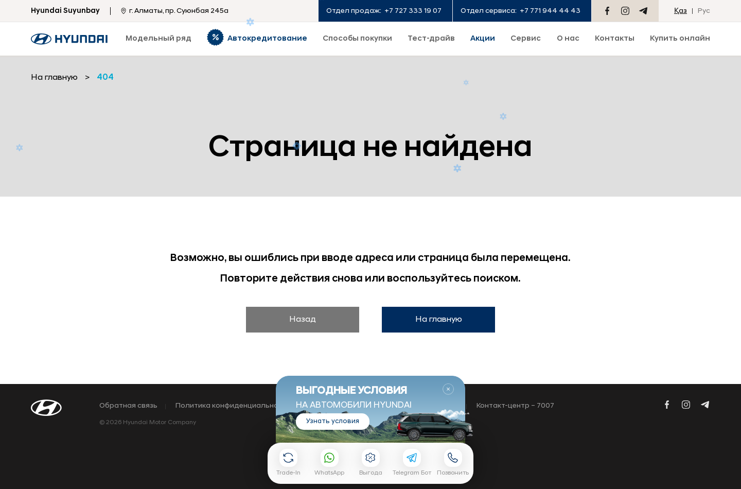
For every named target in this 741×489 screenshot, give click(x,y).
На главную (438, 320)
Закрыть (448, 389)
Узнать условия (332, 421)
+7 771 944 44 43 (550, 11)
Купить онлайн (680, 39)
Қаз (680, 11)
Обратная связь (128, 406)
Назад (302, 320)
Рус (704, 11)
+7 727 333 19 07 (413, 11)
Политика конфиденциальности (233, 406)
